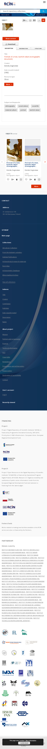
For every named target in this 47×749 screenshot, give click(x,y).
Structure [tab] (38, 48)
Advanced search (40, 15)
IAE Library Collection (9, 248)
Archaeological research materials (14, 262)
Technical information (9, 348)
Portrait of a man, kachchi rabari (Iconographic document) (13, 164)
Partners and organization (11, 339)
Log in (4, 395)
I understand (24, 743)
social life (35, 106)
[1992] (6, 72)
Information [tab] (23, 48)
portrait (23, 110)
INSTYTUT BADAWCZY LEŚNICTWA (26, 558)
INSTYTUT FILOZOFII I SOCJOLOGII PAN (25, 576)
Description (6, 317)
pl (39, 20)
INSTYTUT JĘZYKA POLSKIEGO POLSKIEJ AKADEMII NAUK (24, 584)
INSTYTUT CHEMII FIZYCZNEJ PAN (23, 571)
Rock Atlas (5, 266)
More (36, 186)
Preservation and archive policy (13, 366)
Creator (5, 299)
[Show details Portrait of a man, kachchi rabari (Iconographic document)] (21, 179)
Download (9, 44)
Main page (6, 236)
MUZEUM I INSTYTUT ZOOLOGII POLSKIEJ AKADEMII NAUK (20, 600)
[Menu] (44, 2)
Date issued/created (9, 313)
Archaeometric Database (11, 271)
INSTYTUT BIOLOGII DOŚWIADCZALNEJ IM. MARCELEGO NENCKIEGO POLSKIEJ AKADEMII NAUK (23, 560)
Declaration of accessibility (11, 375)
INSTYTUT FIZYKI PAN (26, 618)
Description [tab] (9, 48)
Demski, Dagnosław (11, 66)
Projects (5, 344)
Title (3, 295)
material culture (10, 110)
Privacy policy (7, 371)
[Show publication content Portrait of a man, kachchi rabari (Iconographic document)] (16, 179)
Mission (5, 335)
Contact (5, 380)
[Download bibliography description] (12, 179)
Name (4, 322)
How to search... (5, 15)
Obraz (6, 79)
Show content (11, 39)
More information (31, 740)
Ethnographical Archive (10, 275)
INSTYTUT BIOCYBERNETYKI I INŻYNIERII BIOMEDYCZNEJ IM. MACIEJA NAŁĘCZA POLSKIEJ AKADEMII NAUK (23, 615)
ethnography (10, 106)
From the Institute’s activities (12, 252)
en (43, 20)
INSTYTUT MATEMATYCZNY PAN (12, 550)
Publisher (5, 308)
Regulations (6, 362)
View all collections (8, 282)
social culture (23, 106)
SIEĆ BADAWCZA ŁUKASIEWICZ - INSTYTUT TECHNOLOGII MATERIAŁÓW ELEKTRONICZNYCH (22, 602)
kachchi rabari (35, 110)
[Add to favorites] (8, 179)
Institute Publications (9, 257)
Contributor (6, 304)
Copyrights (6, 357)
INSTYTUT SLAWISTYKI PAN (29, 594)
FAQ (3, 353)
